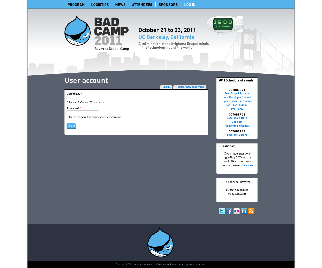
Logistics (100, 4)
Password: (74, 108)
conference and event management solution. (179, 264)
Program (76, 4)
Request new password (190, 86)
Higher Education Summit (237, 101)
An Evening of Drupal (237, 125)
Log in (166, 86)
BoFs (244, 117)
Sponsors (168, 4)
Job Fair (237, 121)
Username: (74, 93)
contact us (246, 165)
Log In (190, 4)
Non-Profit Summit (236, 105)
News (120, 4)
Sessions (232, 117)
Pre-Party (237, 108)
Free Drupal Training (237, 93)
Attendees (142, 4)
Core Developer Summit (237, 97)
